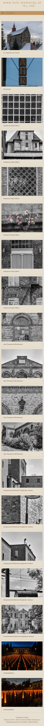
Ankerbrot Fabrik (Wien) (11, 126)
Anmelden (24, 722)
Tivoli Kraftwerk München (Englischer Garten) (18, 636)
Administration (33, 722)
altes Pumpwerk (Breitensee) (13, 344)
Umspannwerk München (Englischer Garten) (18, 490)
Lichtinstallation (8, 673)
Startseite (2, 13)
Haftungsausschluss (13, 722)
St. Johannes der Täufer (11, 53)
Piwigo (26, 717)
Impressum (35, 720)
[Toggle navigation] (3, 9)
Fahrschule (7, 89)
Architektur (10, 13)
